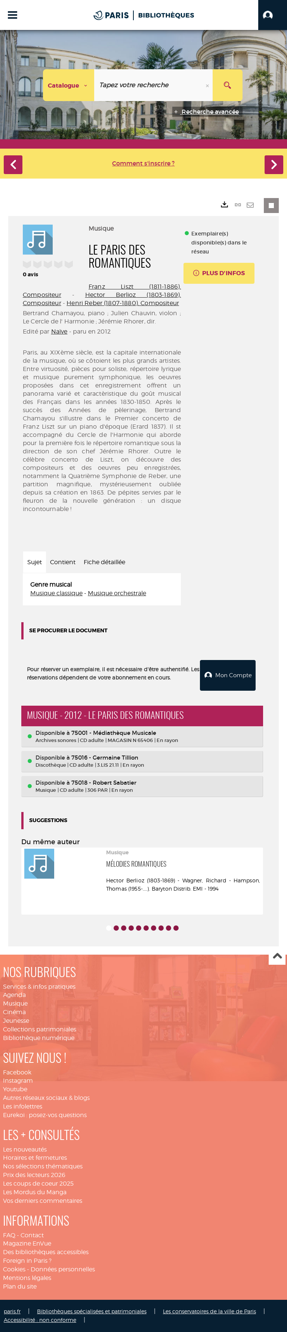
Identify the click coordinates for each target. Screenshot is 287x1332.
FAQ (9, 1235)
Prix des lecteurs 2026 (34, 1175)
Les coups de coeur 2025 (38, 1183)
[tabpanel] (101, 589)
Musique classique (56, 593)
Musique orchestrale (117, 593)
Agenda (14, 994)
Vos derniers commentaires (42, 1200)
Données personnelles (63, 1269)
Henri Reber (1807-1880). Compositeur (123, 303)
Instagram (18, 1080)
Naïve (59, 331)
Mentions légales (27, 1277)
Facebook (17, 1072)
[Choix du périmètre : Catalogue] (69, 85)
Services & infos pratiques (39, 986)
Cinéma (14, 1012)
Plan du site (20, 1286)
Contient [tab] (62, 562)
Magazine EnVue (27, 1243)
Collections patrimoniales (39, 1029)
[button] (272, 15)
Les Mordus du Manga (35, 1192)
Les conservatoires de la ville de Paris (209, 1311)
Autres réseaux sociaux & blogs (46, 1097)
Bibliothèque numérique (38, 1037)
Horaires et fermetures (35, 1157)
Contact (32, 1235)
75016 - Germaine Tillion (104, 757)
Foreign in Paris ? (27, 1260)
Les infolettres (22, 1106)
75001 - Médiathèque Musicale (113, 732)
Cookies (14, 1269)
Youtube (15, 1089)
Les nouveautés (25, 1149)
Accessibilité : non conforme (40, 1320)
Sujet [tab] (34, 562)
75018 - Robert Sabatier (103, 782)
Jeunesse (16, 1020)
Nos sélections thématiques (43, 1166)
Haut (277, 957)
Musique (15, 1003)
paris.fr (12, 1311)
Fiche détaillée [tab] (104, 562)
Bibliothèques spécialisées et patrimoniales (91, 1311)
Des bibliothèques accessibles (46, 1252)
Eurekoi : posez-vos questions (45, 1115)
